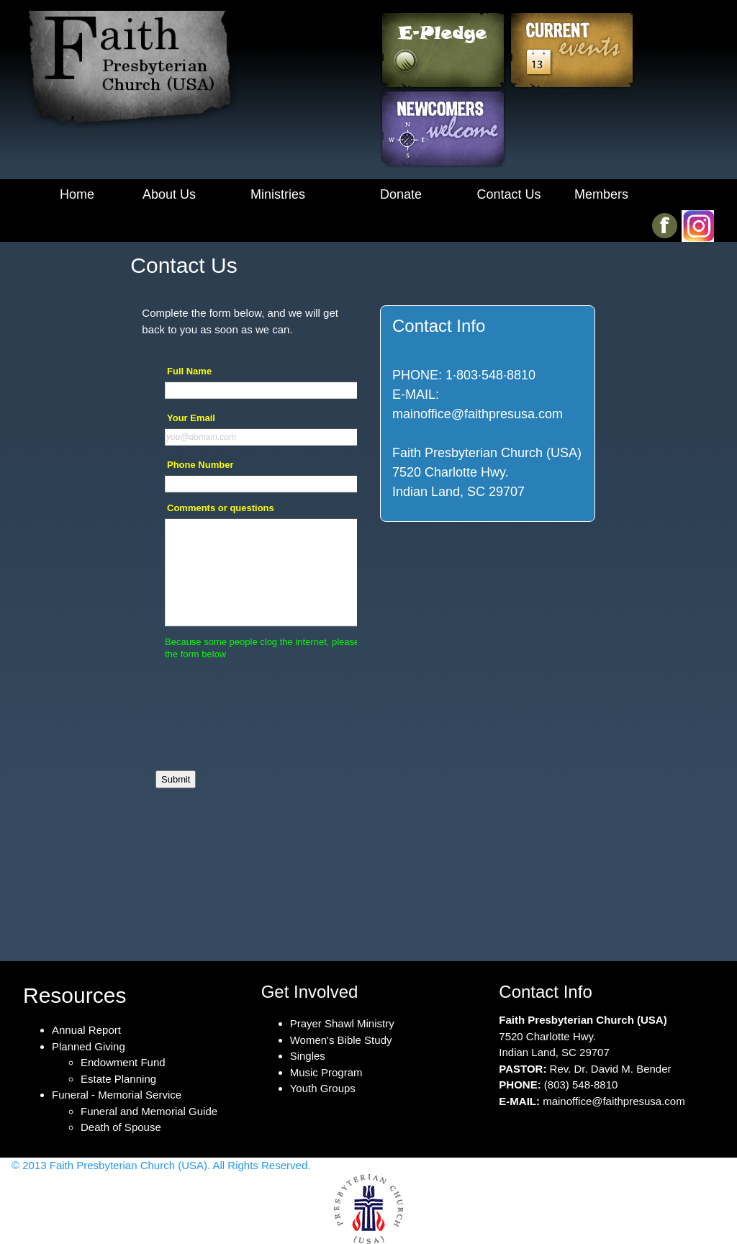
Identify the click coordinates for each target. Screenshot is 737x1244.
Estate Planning (118, 1079)
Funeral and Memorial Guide (149, 1111)
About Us (169, 194)
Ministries (277, 194)
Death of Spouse (121, 1127)
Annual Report (86, 1030)
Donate (401, 194)
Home (77, 194)
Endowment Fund (123, 1062)
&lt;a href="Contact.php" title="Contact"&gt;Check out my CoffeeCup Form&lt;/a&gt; (249, 647)
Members (601, 194)
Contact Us (508, 194)
